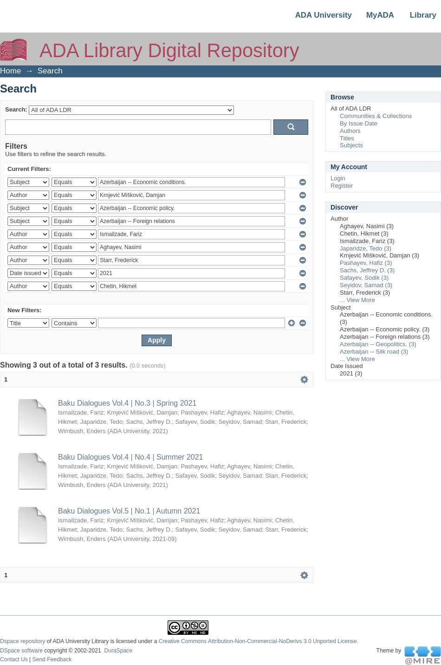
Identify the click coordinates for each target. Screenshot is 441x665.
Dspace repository (22, 641)
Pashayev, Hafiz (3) (366, 262)
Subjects (351, 145)
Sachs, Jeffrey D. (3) (367, 270)
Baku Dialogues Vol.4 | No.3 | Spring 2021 (127, 403)
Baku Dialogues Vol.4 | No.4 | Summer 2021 (130, 457)
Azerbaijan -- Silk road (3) (374, 351)
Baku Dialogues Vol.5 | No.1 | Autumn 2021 (129, 511)
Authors (350, 130)
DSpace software (21, 650)
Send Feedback (52, 659)
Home (10, 70)
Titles (347, 138)
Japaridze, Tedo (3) (365, 248)
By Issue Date (358, 123)
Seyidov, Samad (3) (366, 285)
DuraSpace (118, 650)
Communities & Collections (376, 115)
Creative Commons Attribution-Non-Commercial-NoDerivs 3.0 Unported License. (258, 641)
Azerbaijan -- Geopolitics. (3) (378, 344)
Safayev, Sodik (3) (364, 277)
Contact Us (14, 659)
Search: (16, 109)
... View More (357, 299)
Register (342, 185)
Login (338, 178)
